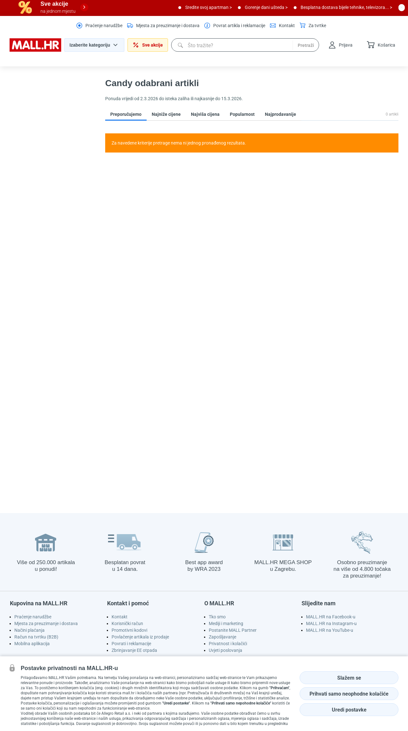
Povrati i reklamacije (131, 643)
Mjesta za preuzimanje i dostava (46, 623)
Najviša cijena (205, 114)
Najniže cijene (166, 114)
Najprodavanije (280, 114)
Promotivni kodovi (129, 630)
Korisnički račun (127, 623)
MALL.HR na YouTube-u (329, 630)
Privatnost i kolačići (228, 643)
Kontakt (119, 616)
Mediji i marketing (226, 623)
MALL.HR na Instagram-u (331, 623)
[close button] (401, 7)
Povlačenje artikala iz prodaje (140, 636)
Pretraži (306, 45)
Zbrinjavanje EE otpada (134, 650)
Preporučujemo (126, 114)
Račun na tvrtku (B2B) (36, 636)
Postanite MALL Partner (233, 630)
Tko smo (217, 616)
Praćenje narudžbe (32, 616)
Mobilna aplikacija (32, 643)
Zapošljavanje (222, 636)
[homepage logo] (35, 50)
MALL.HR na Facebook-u (330, 616)
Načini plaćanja (29, 630)
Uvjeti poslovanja (225, 650)
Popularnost (242, 114)
